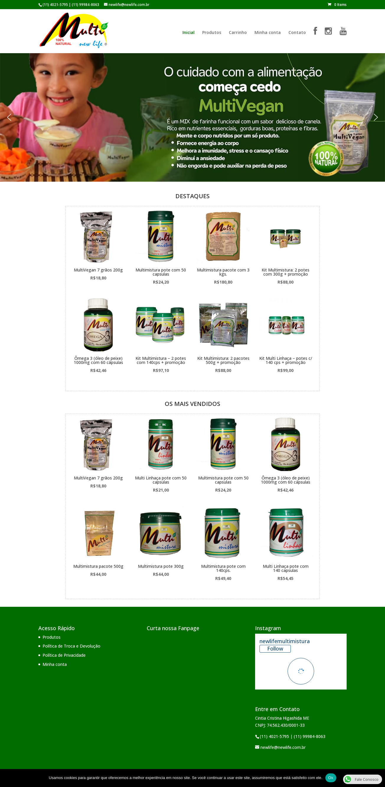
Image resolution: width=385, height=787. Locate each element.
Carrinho (238, 32)
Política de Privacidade (64, 655)
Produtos (211, 32)
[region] (192, 117)
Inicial (188, 32)
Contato (297, 32)
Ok (330, 777)
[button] (9, 117)
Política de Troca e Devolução (71, 646)
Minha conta (268, 32)
